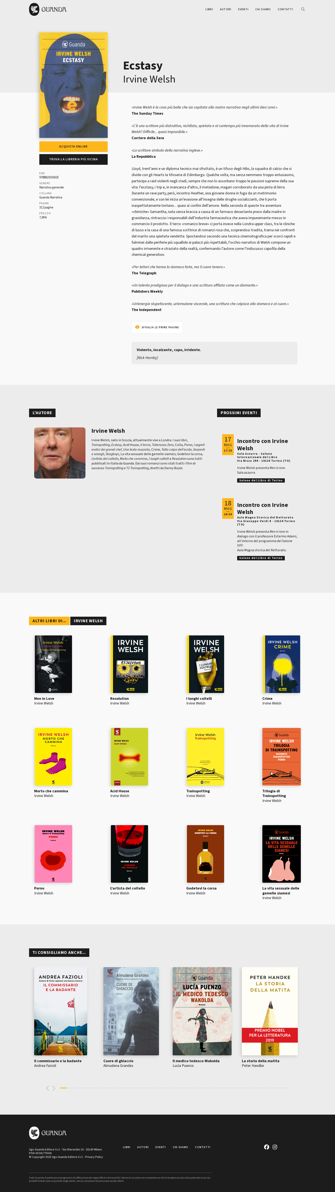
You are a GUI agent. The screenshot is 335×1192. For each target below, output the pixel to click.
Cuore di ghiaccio (118, 1061)
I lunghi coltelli (199, 698)
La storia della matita (260, 1061)
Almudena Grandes (118, 1065)
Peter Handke (253, 1065)
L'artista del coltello (127, 888)
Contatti (285, 9)
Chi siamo (263, 9)
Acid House (119, 791)
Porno (39, 888)
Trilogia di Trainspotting (274, 793)
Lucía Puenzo (183, 1065)
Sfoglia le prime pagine (160, 327)
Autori (225, 9)
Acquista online (73, 146)
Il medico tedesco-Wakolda (196, 1061)
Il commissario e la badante (58, 1061)
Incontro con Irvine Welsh (262, 445)
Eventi (243, 9)
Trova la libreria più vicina (73, 159)
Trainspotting (198, 791)
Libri (209, 9)
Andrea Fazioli (45, 1065)
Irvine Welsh (149, 79)
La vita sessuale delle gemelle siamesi (280, 891)
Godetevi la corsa (201, 888)
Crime (267, 698)
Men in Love (44, 698)
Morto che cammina (51, 791)
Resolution (119, 698)
